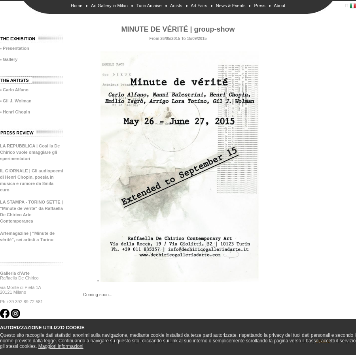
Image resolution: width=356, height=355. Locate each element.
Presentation (16, 48)
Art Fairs (199, 5)
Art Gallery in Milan (109, 5)
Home (76, 5)
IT (350, 6)
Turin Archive (149, 5)
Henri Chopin (16, 112)
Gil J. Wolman (17, 100)
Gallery (10, 59)
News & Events (231, 5)
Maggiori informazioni (60, 346)
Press (259, 5)
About (279, 5)
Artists (176, 5)
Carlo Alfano (15, 89)
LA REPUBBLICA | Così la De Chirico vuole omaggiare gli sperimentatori (30, 152)
